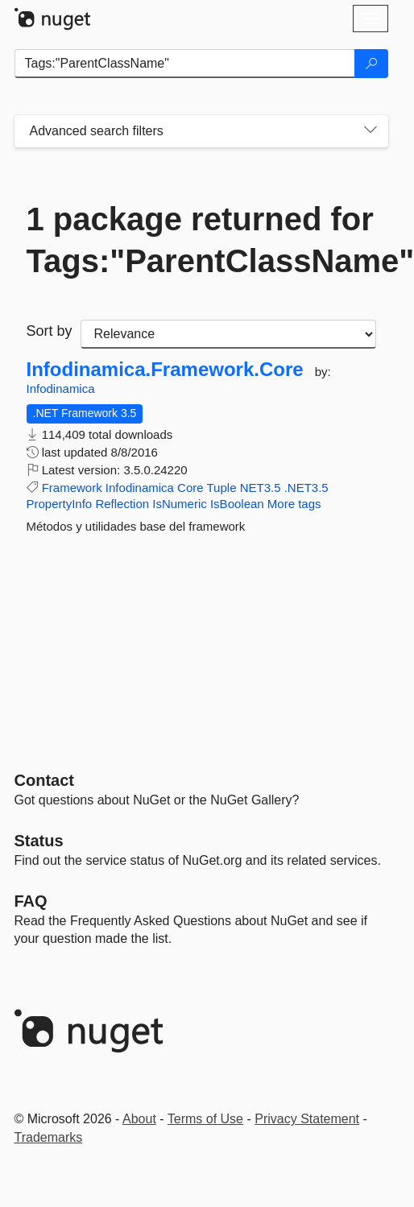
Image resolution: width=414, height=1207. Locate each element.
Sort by (49, 331)
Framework (72, 487)
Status (39, 840)
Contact (44, 780)
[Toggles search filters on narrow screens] (370, 131)
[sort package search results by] (228, 334)
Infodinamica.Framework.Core (165, 369)
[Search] (371, 63)
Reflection (122, 503)
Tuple (222, 487)
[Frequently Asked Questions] (31, 901)
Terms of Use (205, 1119)
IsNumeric (179, 503)
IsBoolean (237, 503)
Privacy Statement (307, 1119)
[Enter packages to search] (184, 63)
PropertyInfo (60, 503)
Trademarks (48, 1137)
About (139, 1119)
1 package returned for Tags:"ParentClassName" (201, 240)
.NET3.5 (306, 487)
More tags (294, 503)
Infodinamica (61, 388)
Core (190, 487)
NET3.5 (260, 487)
